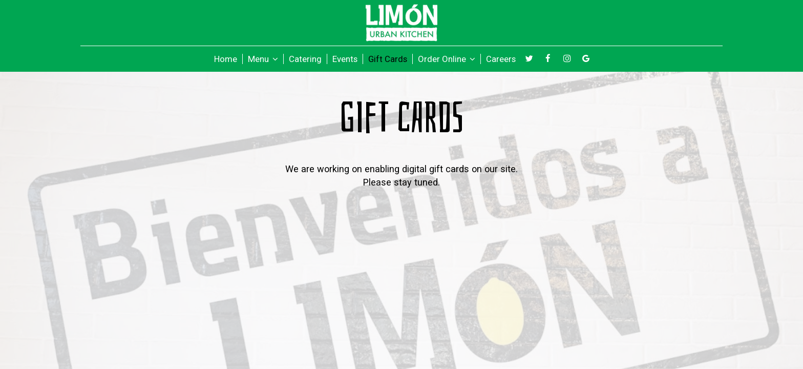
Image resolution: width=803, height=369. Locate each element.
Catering (305, 59)
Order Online (446, 59)
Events (344, 59)
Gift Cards (387, 59)
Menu (263, 59)
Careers (501, 59)
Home (225, 59)
